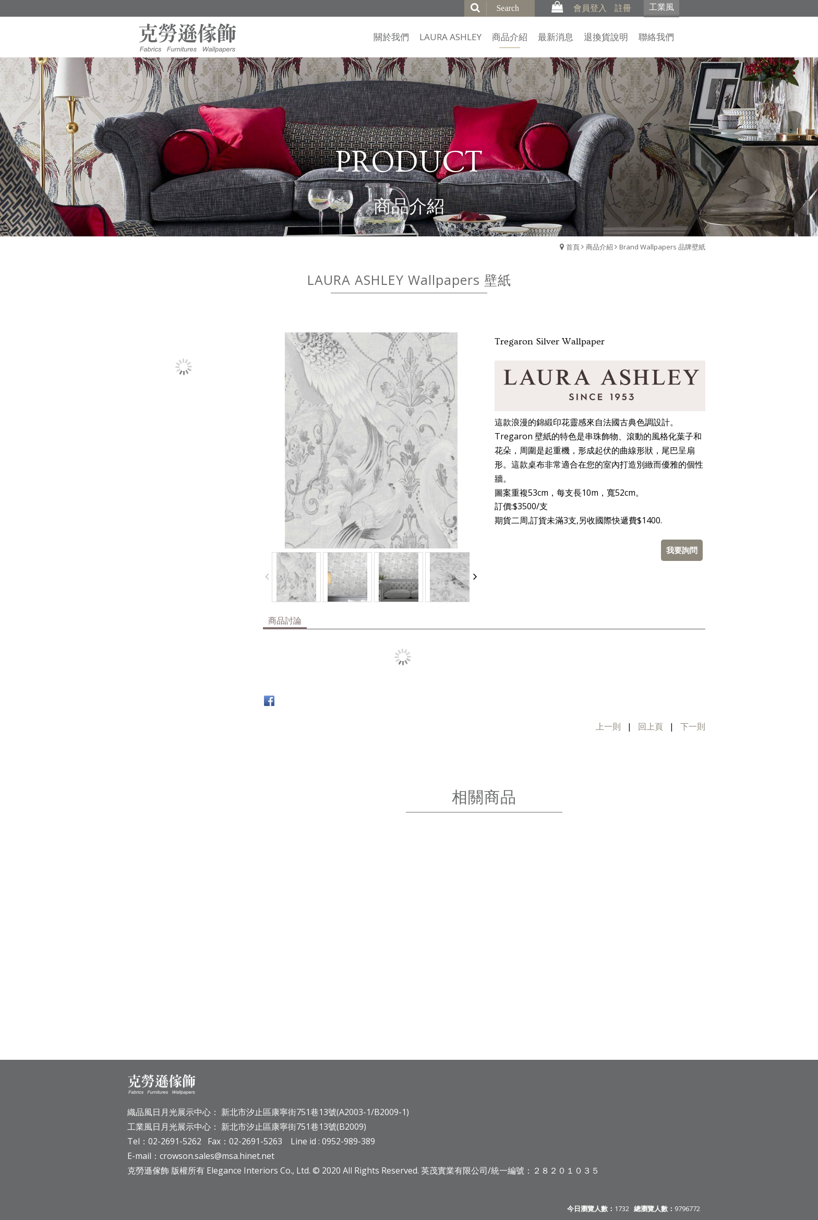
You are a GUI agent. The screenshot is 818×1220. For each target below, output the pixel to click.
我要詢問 (681, 550)
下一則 (692, 726)
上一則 (608, 726)
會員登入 (590, 8)
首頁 (573, 247)
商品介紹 (599, 247)
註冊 (623, 8)
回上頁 (650, 726)
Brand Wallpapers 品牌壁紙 (662, 247)
